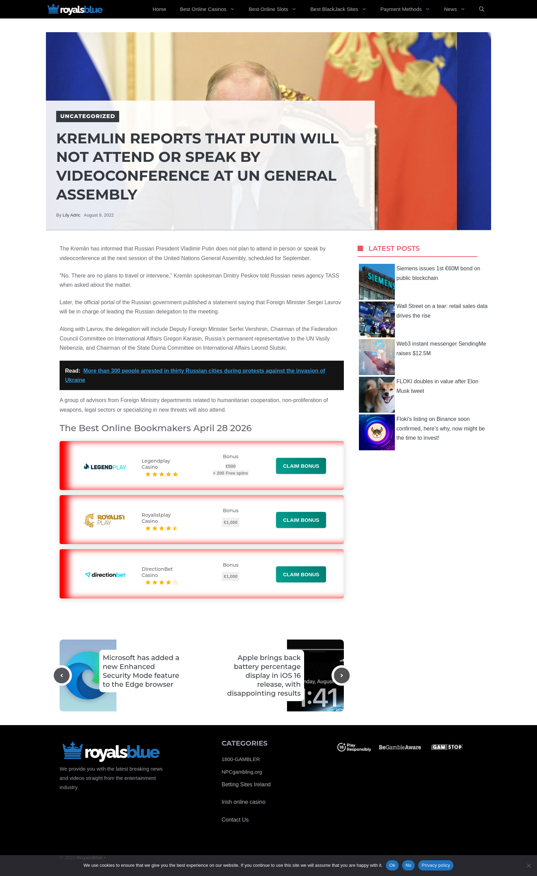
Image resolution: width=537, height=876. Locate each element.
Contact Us (235, 820)
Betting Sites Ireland (246, 784)
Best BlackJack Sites (341, 9)
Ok (392, 865)
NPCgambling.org (242, 772)
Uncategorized (87, 116)
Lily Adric (71, 215)
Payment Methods (408, 9)
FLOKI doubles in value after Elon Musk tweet (418, 395)
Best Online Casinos (211, 9)
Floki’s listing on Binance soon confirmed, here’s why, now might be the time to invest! (422, 432)
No (408, 865)
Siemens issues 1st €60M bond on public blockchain (419, 282)
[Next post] (342, 675)
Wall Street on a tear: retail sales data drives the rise (423, 319)
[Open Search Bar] (481, 9)
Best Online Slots (276, 9)
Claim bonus (301, 466)
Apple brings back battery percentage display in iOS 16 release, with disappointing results (264, 675)
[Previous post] (61, 675)
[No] (528, 865)
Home (159, 9)
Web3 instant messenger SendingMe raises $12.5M (422, 357)
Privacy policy (436, 865)
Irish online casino (243, 802)
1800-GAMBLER (241, 759)
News (458, 9)
